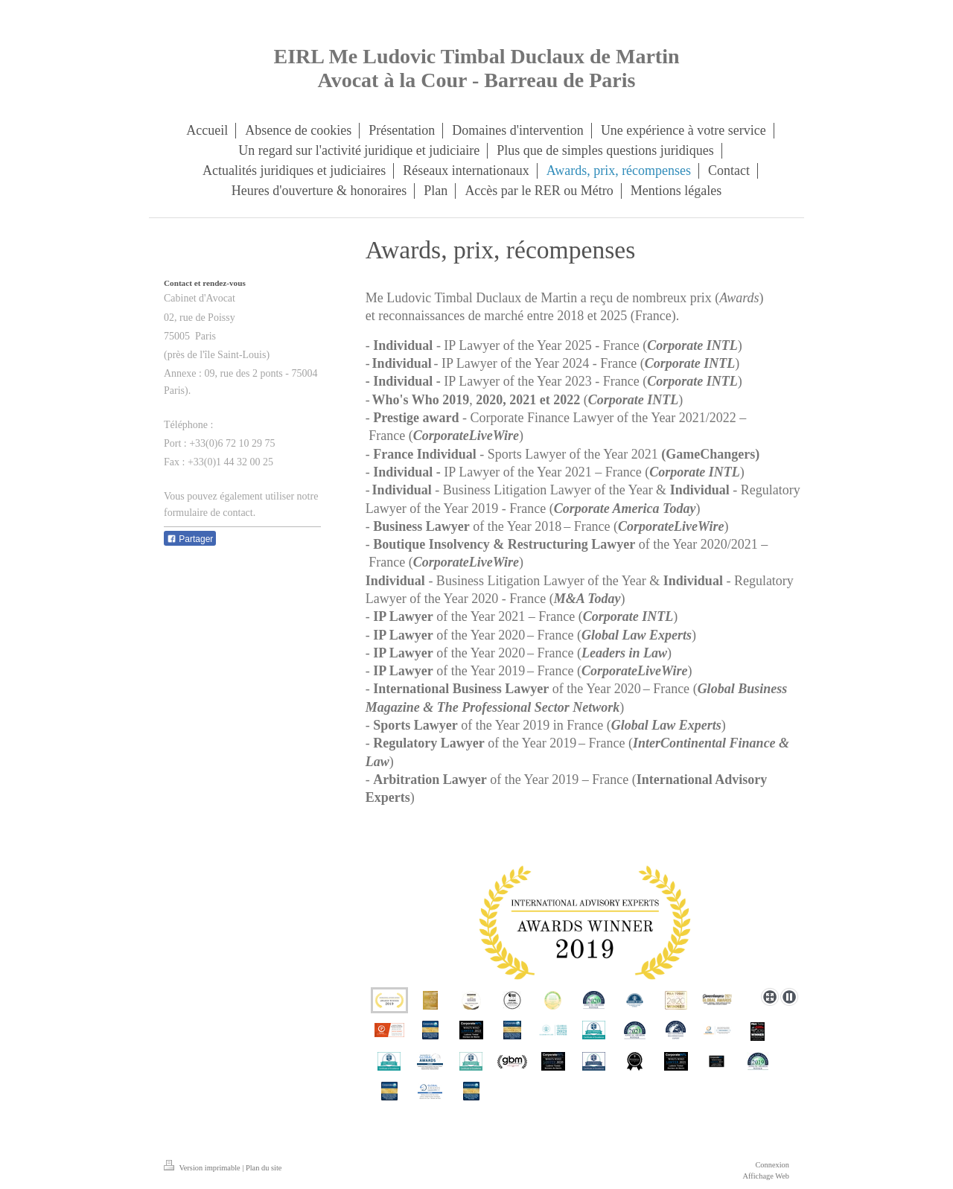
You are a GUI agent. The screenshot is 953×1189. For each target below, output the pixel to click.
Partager (190, 539)
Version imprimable (203, 1168)
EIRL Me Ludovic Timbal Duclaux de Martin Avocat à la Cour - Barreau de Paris (476, 68)
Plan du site (264, 1168)
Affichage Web (765, 1176)
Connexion (772, 1165)
